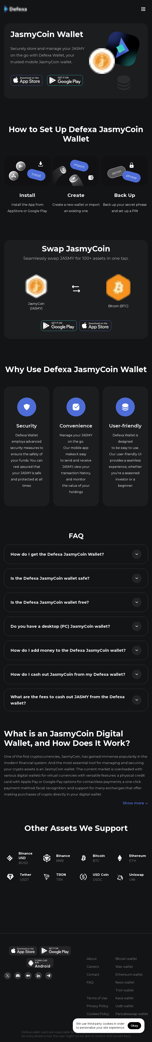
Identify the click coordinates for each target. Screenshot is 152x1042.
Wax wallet (124, 967)
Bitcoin (99, 856)
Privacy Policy (97, 1006)
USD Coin (101, 875)
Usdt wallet (124, 1006)
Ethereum (137, 856)
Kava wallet (124, 998)
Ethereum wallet (129, 974)
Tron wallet (124, 990)
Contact (93, 974)
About (92, 959)
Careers (93, 967)
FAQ (90, 982)
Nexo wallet (124, 982)
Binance (63, 856)
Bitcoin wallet (126, 959)
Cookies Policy (98, 1014)
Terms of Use (97, 998)
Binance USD (25, 856)
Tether (25, 875)
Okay (134, 1025)
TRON (61, 875)
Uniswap (136, 875)
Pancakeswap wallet (131, 1014)
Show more (135, 803)
